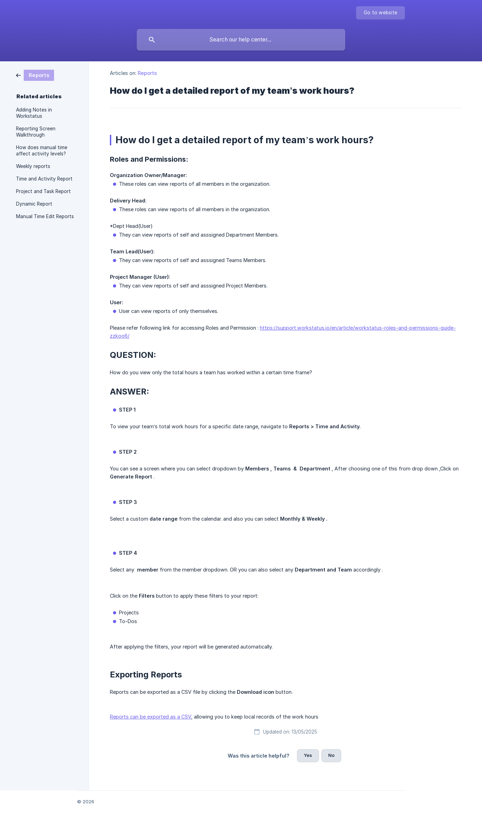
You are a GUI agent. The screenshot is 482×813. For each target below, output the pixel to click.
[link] (35, 74)
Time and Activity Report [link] (44, 179)
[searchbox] (241, 40)
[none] (380, 13)
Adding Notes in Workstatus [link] (34, 113)
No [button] (331, 755)
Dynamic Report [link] (34, 204)
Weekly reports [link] (33, 166)
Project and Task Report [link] (43, 191)
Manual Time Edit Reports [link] (45, 216)
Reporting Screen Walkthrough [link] (35, 132)
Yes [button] (308, 755)
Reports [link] (147, 73)
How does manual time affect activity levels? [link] (41, 150)
